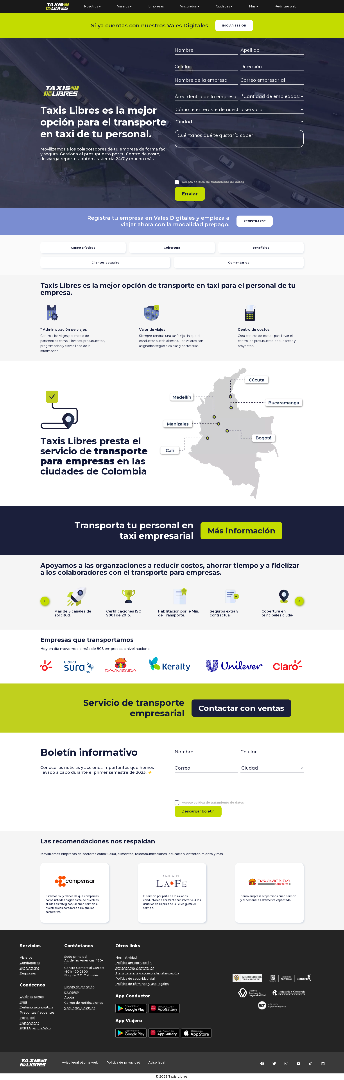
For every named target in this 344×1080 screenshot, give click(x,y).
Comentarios (238, 262)
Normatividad (126, 958)
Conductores (30, 963)
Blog (23, 1002)
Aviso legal (156, 1062)
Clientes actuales (105, 262)
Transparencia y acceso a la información (147, 973)
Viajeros (124, 6)
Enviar (190, 194)
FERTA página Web (35, 1028)
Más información (241, 530)
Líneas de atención (79, 987)
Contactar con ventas (241, 708)
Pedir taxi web (285, 6)
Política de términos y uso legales (142, 984)
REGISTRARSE (255, 221)
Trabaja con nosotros (36, 1007)
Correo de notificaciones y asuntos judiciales (83, 1005)
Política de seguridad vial (135, 979)
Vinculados (189, 6)
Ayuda (69, 997)
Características (83, 247)
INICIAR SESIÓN (234, 25)
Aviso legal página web (80, 1062)
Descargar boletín (198, 811)
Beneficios (261, 247)
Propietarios (29, 968)
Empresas (156, 6)
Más (253, 6)
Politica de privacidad (123, 1062)
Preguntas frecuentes (37, 1012)
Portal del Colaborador (29, 1020)
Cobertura (172, 247)
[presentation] (208, 166)
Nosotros (92, 6)
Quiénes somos (32, 997)
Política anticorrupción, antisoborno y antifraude (134, 965)
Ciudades (224, 6)
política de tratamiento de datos (219, 182)
